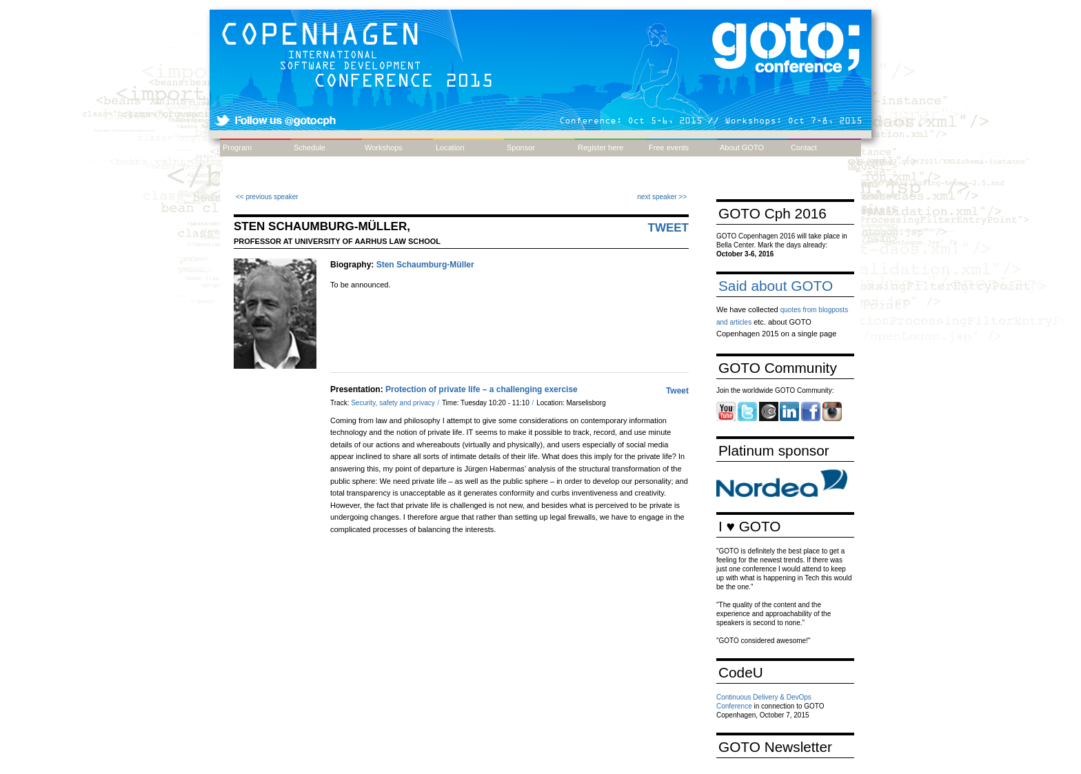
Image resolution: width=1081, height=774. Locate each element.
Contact (804, 147)
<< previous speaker (267, 197)
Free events (669, 147)
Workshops (384, 147)
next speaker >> (662, 197)
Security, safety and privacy (393, 403)
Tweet (668, 227)
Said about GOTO (775, 286)
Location (450, 147)
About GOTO (742, 147)
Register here (600, 147)
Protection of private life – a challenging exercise (481, 389)
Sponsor (521, 147)
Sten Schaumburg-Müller (425, 264)
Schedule (309, 147)
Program (237, 147)
